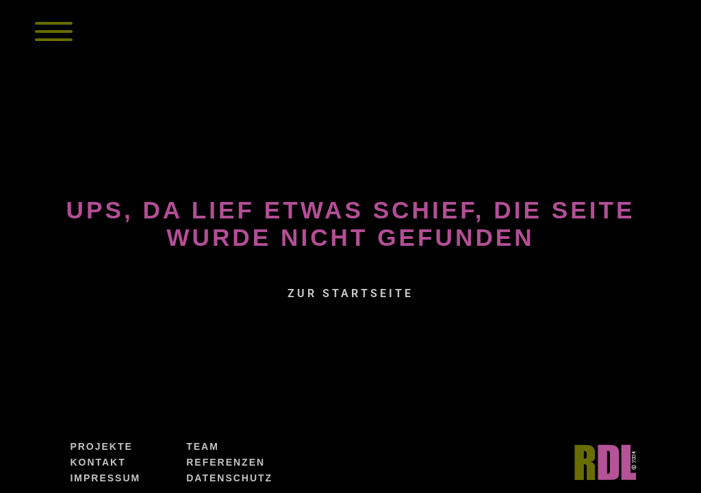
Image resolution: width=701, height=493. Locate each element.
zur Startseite (350, 293)
